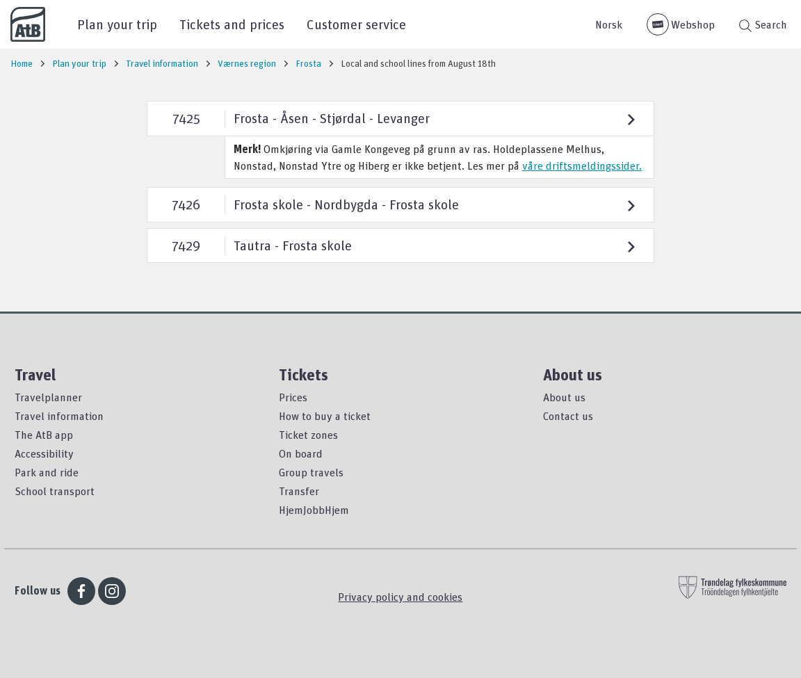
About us (564, 397)
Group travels (311, 472)
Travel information (59, 416)
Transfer (299, 491)
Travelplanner (48, 397)
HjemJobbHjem (314, 510)
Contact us (568, 416)
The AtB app (44, 435)
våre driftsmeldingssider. (582, 165)
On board (301, 453)
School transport (55, 491)
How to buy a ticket (325, 416)
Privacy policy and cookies (400, 597)
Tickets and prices (231, 24)
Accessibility (44, 453)
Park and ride (47, 472)
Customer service (356, 24)
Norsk (608, 24)
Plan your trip (117, 24)
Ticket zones (308, 435)
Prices (293, 397)
